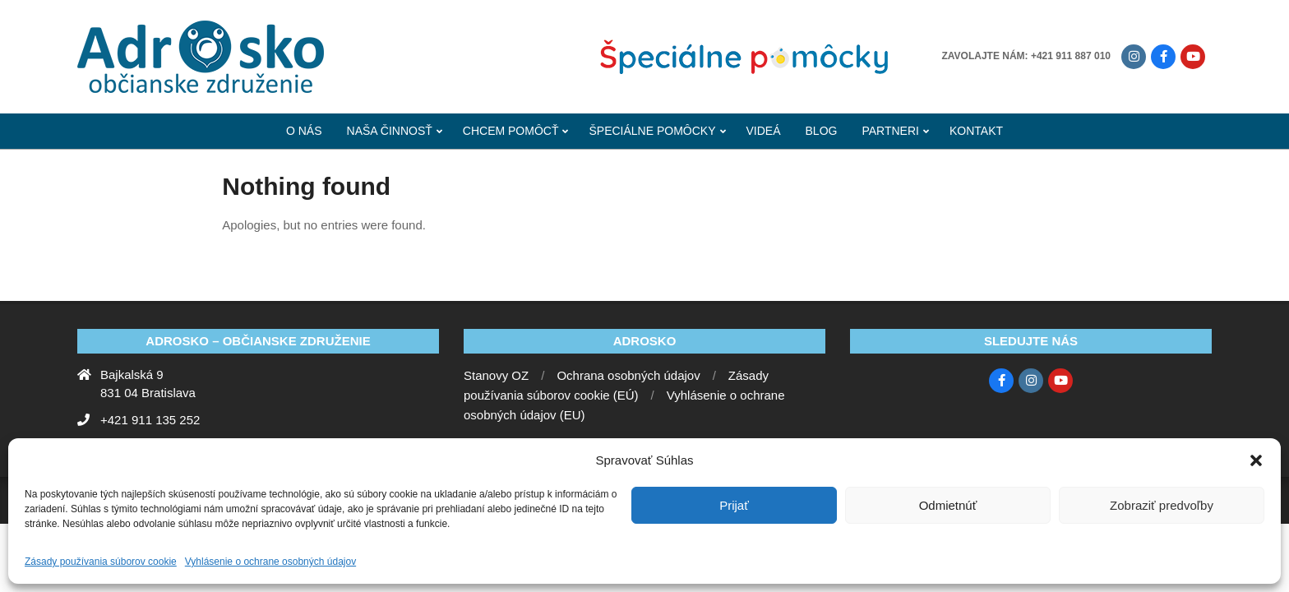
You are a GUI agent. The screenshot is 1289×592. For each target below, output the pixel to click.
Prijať (734, 505)
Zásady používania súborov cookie (101, 561)
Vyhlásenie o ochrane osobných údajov (270, 561)
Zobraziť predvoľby (1161, 505)
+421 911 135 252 (150, 420)
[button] (1256, 460)
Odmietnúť (948, 505)
